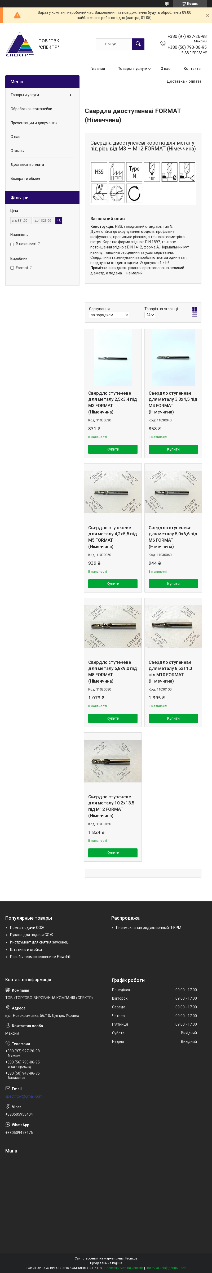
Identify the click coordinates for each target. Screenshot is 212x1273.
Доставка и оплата (184, 81)
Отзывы (17, 151)
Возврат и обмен (25, 178)
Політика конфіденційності (166, 1268)
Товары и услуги (132, 68)
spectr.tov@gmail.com (24, 1096)
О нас (165, 68)
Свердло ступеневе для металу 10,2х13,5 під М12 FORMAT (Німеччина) (111, 806)
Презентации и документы (34, 123)
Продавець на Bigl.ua (106, 1263)
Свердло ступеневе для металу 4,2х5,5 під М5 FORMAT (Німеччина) (112, 537)
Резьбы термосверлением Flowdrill (40, 957)
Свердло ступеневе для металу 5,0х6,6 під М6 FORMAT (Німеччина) (173, 537)
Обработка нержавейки (31, 109)
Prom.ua (131, 1258)
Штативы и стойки (26, 949)
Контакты (192, 68)
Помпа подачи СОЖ (27, 927)
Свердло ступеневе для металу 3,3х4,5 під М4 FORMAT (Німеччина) (173, 402)
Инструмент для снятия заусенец (39, 942)
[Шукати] (138, 44)
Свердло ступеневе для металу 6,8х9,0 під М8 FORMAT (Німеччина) (112, 672)
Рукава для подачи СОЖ (31, 935)
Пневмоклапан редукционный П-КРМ (148, 927)
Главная (97, 68)
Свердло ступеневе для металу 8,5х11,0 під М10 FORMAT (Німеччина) (170, 672)
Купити (113, 449)
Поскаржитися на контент (123, 1268)
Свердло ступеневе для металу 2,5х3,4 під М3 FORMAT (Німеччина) (112, 402)
